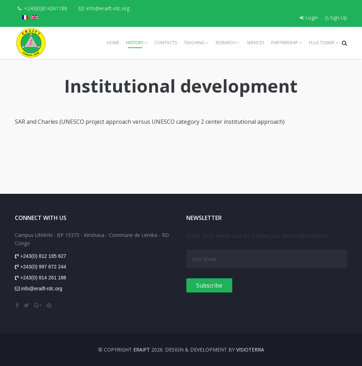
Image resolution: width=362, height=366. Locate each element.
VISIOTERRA (250, 349)
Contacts (165, 43)
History (135, 43)
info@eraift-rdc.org (107, 8)
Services (255, 43)
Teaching (194, 43)
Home (113, 43)
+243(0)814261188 (45, 8)
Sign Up (336, 17)
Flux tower (321, 43)
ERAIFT (141, 349)
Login (310, 17)
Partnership (284, 43)
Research (226, 43)
